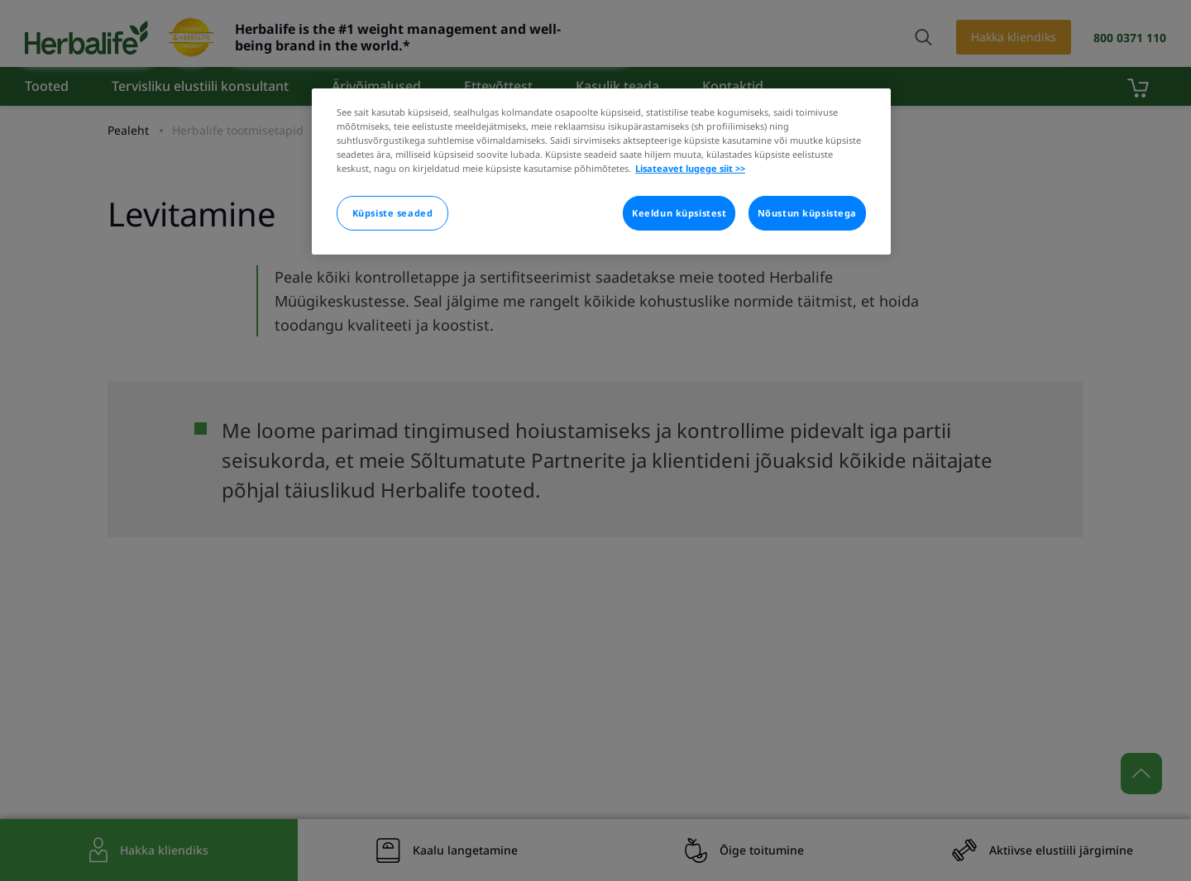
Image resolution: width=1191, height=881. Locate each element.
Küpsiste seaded (392, 213)
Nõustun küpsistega (807, 213)
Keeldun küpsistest (679, 213)
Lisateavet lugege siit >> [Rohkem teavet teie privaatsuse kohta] (690, 168)
